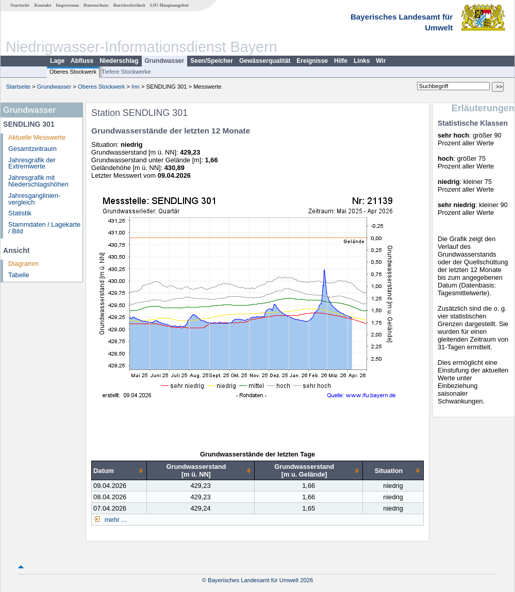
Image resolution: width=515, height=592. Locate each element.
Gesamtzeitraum (32, 149)
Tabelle (18, 275)
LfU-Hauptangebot (169, 5)
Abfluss (82, 60)
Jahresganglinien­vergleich (34, 199)
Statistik (19, 213)
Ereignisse (312, 60)
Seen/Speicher (211, 60)
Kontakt (43, 5)
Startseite (19, 5)
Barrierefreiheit (129, 5)
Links (362, 60)
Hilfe (340, 60)
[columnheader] (119, 470)
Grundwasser (165, 60)
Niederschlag (118, 60)
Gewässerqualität (264, 60)
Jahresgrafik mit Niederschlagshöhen (38, 181)
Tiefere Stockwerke (126, 72)
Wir (381, 60)
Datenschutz (96, 5)
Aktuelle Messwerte (36, 137)
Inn (135, 86)
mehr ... (115, 519)
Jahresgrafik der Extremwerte (32, 163)
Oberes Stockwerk (72, 72)
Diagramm (23, 263)
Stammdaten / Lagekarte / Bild (44, 228)
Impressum (67, 5)
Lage (57, 60)
